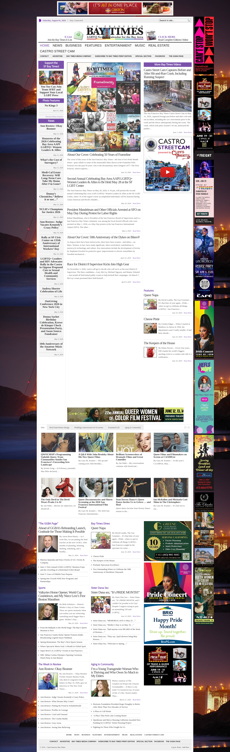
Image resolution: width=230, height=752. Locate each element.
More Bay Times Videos (167, 64)
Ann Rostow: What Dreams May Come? (57, 701)
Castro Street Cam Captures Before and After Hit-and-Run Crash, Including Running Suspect (167, 73)
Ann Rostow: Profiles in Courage (54, 710)
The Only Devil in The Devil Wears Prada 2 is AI (55, 500)
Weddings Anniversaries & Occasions (88, 427)
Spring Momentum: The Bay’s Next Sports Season (61, 642)
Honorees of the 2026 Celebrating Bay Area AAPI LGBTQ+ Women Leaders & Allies (51, 144)
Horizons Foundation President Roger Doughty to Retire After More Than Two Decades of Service (116, 705)
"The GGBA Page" (48, 523)
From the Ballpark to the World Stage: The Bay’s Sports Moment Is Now (63, 629)
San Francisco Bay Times (55, 747)
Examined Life (114, 427)
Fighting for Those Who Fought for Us (109, 727)
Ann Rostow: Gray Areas (50, 723)
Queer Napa (151, 295)
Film (43, 427)
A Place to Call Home (102, 711)
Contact (44, 56)
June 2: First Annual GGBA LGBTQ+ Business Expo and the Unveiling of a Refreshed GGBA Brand (62, 568)
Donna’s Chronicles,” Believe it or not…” (51, 196)
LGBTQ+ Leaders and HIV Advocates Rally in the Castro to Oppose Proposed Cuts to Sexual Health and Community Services (51, 268)
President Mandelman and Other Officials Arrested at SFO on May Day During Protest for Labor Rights (104, 211)
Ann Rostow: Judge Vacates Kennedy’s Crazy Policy (51, 224)
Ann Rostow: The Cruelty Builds (54, 718)
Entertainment (118, 45)
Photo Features (51, 100)
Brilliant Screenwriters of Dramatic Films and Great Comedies (129, 457)
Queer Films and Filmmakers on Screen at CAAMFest (170, 455)
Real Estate (158, 45)
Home (45, 45)
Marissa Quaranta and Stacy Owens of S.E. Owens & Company (62, 561)
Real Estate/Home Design (59, 427)
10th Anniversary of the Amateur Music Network (51, 346)
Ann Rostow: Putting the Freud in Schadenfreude (60, 705)
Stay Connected (76, 20)
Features (93, 45)
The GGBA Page (176, 56)
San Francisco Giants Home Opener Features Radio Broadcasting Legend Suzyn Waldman (61, 636)
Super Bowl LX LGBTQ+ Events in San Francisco (61, 650)
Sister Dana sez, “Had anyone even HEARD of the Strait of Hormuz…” (116, 630)
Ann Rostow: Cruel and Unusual (53, 714)
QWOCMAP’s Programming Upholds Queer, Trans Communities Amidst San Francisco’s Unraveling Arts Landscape (56, 459)
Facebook (160, 56)
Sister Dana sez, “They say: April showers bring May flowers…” (115, 637)
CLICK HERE (166, 36)
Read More (137, 172)
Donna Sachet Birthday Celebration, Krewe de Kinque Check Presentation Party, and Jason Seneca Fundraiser (51, 325)
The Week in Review (49, 664)
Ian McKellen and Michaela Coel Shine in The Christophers (170, 500)
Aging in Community (133, 427)
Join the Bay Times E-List (59, 39)
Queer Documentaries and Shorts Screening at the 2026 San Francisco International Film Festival (95, 503)
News (57, 45)
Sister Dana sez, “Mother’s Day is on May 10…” (113, 625)
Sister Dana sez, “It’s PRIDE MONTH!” (115, 592)
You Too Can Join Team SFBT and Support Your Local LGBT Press (51, 91)
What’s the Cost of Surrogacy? (51, 161)
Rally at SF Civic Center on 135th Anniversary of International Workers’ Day (51, 243)
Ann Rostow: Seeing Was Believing (55, 727)
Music (140, 45)
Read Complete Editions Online (173, 39)
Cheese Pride (151, 319)
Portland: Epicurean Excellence (106, 565)
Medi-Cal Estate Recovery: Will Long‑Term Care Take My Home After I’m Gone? (51, 178)
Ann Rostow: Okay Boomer (51, 127)
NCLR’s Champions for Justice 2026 (51, 211)
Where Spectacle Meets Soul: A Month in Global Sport (63, 646)
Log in (174, 747)
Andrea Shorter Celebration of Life (51, 290)
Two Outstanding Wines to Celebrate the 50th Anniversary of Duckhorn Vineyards (112, 570)
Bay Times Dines (100, 523)
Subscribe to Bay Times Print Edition (113, 56)
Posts (179, 747)
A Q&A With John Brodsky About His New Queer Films (96, 455)
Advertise (58, 56)
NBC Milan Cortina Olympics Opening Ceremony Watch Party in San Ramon (61, 656)
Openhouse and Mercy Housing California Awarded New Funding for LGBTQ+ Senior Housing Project (117, 721)
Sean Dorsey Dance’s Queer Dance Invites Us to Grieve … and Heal (133, 502)
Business (73, 45)
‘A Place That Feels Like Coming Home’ (110, 715)
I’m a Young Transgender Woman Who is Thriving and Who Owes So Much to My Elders (114, 672)
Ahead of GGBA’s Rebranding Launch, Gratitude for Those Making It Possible (62, 529)
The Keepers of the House (159, 343)
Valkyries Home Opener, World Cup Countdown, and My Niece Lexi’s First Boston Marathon (61, 595)
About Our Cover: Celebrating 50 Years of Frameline (98, 154)
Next (188, 427)
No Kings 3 (51, 105)
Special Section (143, 56)
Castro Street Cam (57, 51)
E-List (68, 36)
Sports (41, 587)
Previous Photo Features (54, 117)
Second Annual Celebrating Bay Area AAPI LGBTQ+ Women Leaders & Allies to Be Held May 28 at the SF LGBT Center (99, 182)
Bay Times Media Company (78, 56)
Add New (185, 747)
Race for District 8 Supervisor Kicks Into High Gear (98, 264)
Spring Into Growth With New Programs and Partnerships (58, 580)
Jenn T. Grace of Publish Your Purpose (56, 574)
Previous (185, 427)
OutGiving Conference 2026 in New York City (51, 304)
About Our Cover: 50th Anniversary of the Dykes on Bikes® (103, 237)
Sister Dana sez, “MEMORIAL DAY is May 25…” (114, 620)
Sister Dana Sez (99, 587)
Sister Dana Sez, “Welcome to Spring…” (110, 643)
